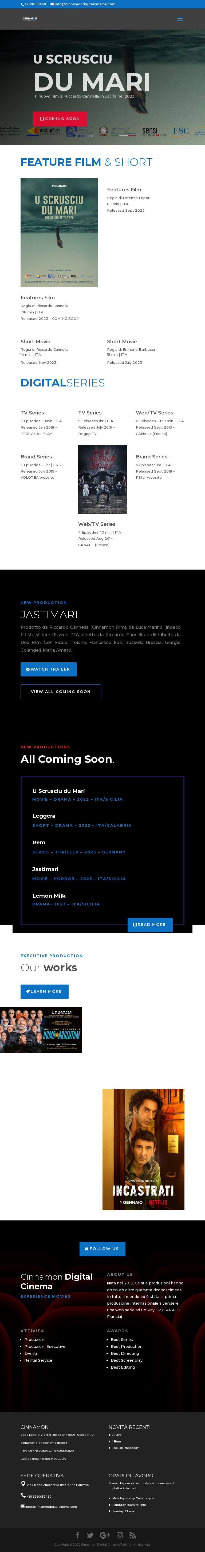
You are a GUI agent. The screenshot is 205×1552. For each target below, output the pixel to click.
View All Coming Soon (61, 691)
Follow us (104, 1248)
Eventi (30, 1353)
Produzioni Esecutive (44, 1346)
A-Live (116, 1435)
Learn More (46, 991)
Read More (152, 924)
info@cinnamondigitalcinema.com (51, 1507)
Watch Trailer (50, 669)
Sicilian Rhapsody (125, 1448)
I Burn (116, 1441)
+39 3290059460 (39, 1496)
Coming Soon (62, 128)
